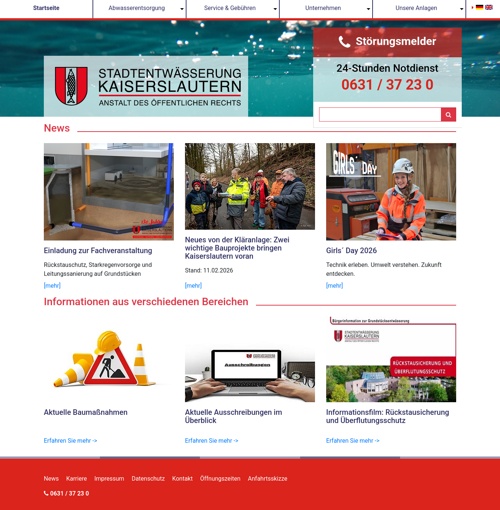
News (51, 478)
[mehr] (52, 285)
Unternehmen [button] (323, 8)
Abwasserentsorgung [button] (136, 8)
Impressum (109, 478)
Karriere (76, 478)
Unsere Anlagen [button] (416, 8)
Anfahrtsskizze (267, 478)
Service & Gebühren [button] (230, 8)
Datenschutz (148, 478)
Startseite (46, 8)
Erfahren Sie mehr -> (70, 440)
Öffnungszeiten (220, 478)
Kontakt (182, 478)
